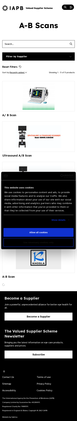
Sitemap (6, 383)
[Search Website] (65, 7)
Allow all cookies (38, 232)
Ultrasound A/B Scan (17, 155)
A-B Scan (8, 276)
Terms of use (44, 377)
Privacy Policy (44, 383)
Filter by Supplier (16, 56)
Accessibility (9, 390)
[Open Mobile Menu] (71, 7)
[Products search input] (34, 44)
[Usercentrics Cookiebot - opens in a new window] (60, 176)
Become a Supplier (38, 316)
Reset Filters (11, 66)
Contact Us (8, 377)
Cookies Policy (44, 390)
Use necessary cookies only (38, 242)
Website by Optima (9, 417)
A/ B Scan (9, 115)
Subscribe (38, 354)
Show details (58, 220)
